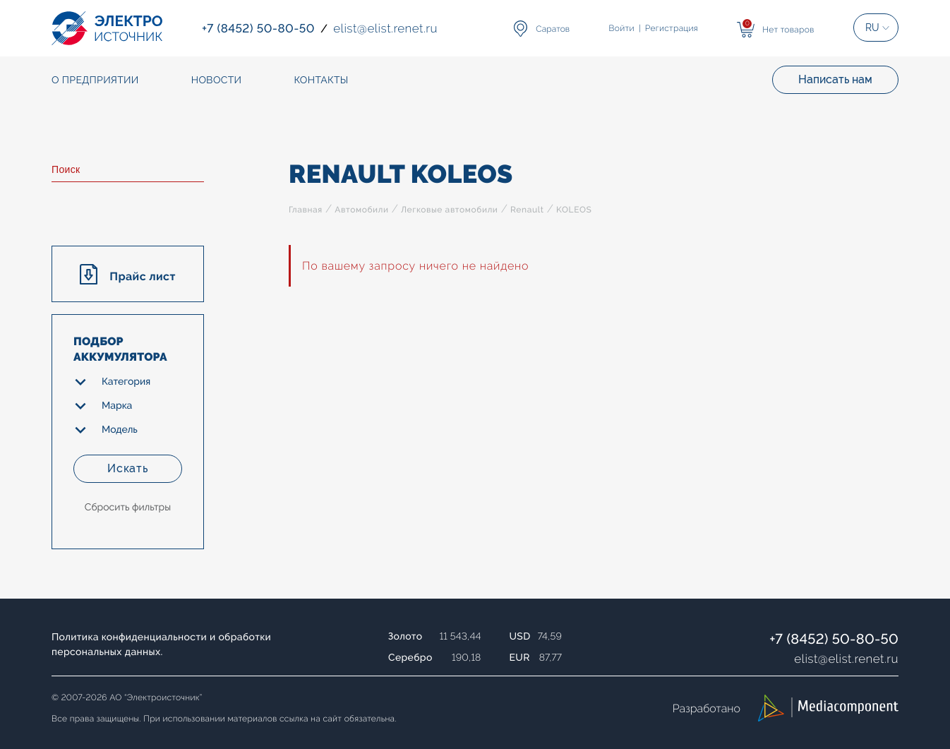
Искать (127, 468)
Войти (622, 28)
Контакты (321, 80)
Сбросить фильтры (128, 507)
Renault (527, 210)
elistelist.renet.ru (846, 659)
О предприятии (95, 80)
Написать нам (835, 79)
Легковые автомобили (449, 210)
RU (872, 27)
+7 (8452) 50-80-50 (833, 638)
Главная (306, 210)
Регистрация (671, 28)
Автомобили (361, 210)
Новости (216, 80)
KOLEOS (573, 210)
